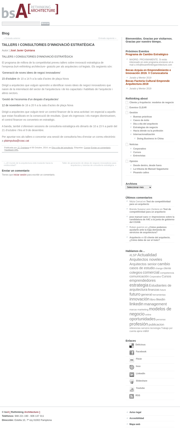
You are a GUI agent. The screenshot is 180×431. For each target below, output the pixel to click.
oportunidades (142, 319)
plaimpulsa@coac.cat (16, 140)
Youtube (137, 389)
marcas (133, 309)
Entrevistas (139, 155)
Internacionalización (144, 134)
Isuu (134, 367)
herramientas (159, 295)
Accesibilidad (136, 418)
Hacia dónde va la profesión (148, 130)
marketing (142, 309)
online (148, 314)
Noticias (133, 144)
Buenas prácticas (142, 116)
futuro (134, 294)
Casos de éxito (141, 120)
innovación (139, 299)
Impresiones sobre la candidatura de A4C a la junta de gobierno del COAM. (151, 219)
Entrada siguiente (107, 38)
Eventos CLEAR (137, 107)
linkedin (136, 304)
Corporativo (139, 148)
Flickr (135, 360)
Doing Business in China (150, 138)
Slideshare (138, 381)
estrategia (138, 285)
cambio (163, 264)
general (146, 294)
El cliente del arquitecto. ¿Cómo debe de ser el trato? (149, 238)
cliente (167, 268)
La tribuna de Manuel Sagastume (150, 169)
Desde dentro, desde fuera (147, 165)
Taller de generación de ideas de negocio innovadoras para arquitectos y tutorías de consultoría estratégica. (89, 164)
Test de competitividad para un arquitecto (150, 210)
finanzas (154, 289)
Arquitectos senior (143, 264)
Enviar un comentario (100, 147)
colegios (135, 272)
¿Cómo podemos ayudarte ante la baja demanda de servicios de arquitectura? (147, 230)
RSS (134, 396)
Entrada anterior (12, 38)
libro (153, 299)
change (159, 268)
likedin (160, 299)
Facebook (137, 352)
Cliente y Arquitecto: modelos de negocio (151, 102)
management (155, 304)
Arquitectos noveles (145, 259)
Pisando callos (141, 172)
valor (146, 330)
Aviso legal (135, 412)
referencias (134, 328)
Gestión (133, 112)
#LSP (133, 255)
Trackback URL (11, 150)
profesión (138, 323)
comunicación (139, 276)
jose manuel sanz (138, 217)
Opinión (133, 161)
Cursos (87, 147)
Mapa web (134, 424)
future (163, 290)
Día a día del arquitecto (62, 147)
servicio (145, 328)
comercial (151, 272)
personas (160, 319)
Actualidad (147, 254)
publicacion (156, 324)
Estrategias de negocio (145, 127)
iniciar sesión (20, 174)
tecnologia (155, 328)
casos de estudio (142, 268)
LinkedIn (137, 374)
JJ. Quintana (23, 147)
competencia (167, 272)
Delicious (137, 345)
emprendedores (142, 280)
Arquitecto (135, 237)
